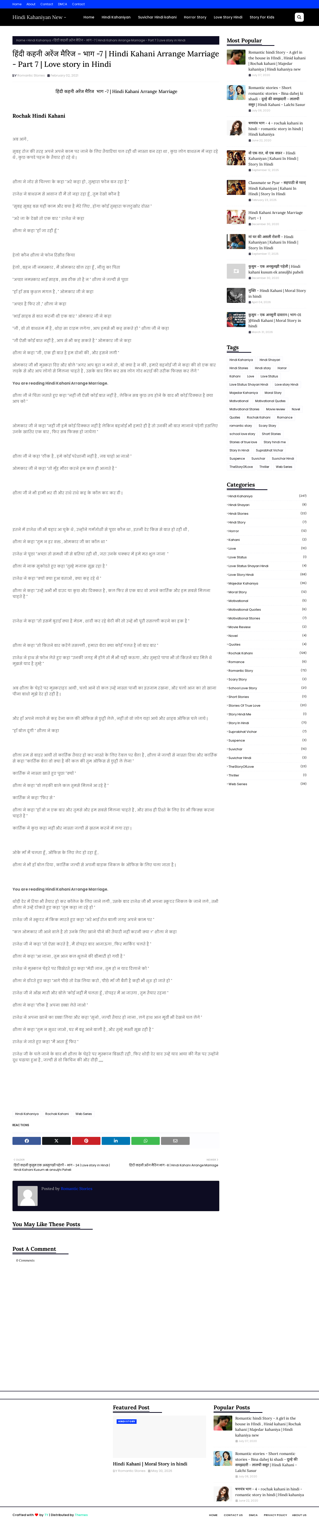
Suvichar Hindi (283, 458)
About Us (299, 1515)
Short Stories (271, 434)
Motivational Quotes (270, 401)
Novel (296, 409)
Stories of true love (243, 442)
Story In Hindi (239, 450)
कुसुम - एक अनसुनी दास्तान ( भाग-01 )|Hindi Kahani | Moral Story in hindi (274, 320)
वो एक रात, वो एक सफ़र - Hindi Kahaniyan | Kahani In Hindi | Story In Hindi (273, 159)
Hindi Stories (239, 368)
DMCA (62, 4)
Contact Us (233, 1515)
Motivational (239, 401)
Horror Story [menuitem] (195, 17)
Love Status (269, 376)
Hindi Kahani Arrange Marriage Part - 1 (275, 215)
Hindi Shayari (270, 360)
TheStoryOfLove (241, 467)
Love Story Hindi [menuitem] (228, 17)
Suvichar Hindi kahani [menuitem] (157, 17)
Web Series (84, 1114)
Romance (284, 417)
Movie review (275, 409)
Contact (46, 4)
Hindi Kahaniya (39, 40)
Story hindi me (275, 442)
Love (250, 376)
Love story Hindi (286, 384)
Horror (282, 368)
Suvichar (258, 458)
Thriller (264, 467)
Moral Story (273, 393)
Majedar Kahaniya (244, 393)
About (30, 4)
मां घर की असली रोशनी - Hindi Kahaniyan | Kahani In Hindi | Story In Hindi (273, 242)
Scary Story (267, 425)
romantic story (241, 425)
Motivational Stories (244, 409)
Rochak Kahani (57, 1114)
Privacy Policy (275, 1515)
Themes (81, 1515)
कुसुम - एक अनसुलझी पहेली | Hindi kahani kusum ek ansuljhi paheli (275, 269)
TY (46, 1515)
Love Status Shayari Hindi (249, 384)
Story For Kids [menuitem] (262, 17)
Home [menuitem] (88, 17)
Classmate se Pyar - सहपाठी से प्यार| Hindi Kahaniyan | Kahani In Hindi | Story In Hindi (277, 188)
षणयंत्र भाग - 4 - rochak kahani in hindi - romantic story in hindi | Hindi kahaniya (275, 129)
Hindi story (263, 368)
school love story (242, 434)
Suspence (237, 458)
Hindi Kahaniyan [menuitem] (116, 17)
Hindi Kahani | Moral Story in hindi (150, 1464)
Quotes (235, 417)
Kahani (235, 376)
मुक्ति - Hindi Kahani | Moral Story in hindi (277, 293)
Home (16, 4)
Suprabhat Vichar (269, 450)
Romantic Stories (31, 75)
